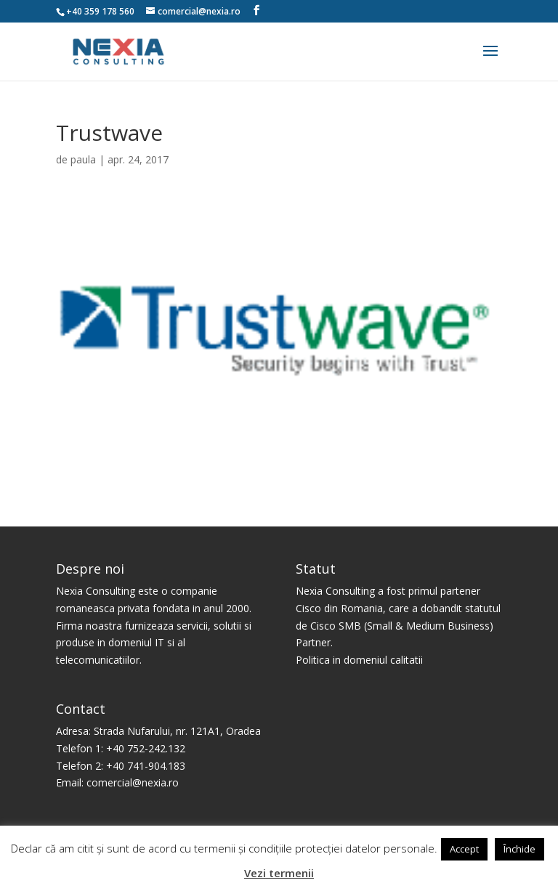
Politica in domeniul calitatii (359, 660)
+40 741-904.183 (145, 766)
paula (83, 159)
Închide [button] (519, 848)
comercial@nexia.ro (132, 782)
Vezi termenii (279, 873)
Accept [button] (464, 848)
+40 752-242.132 (145, 748)
